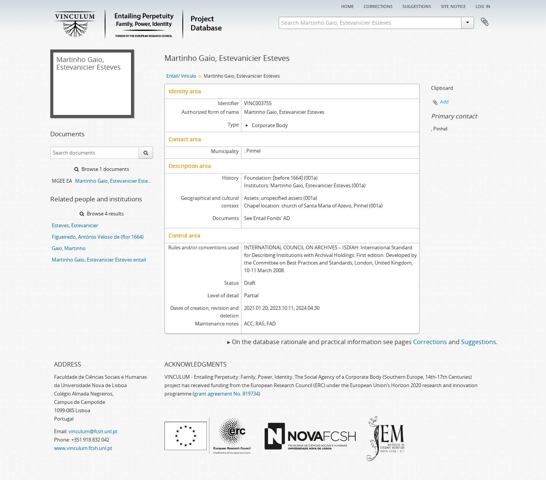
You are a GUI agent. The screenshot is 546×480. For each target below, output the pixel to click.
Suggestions (416, 6)
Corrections (378, 6)
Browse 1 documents (101, 169)
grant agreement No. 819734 (226, 393)
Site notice (453, 6)
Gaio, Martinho (69, 248)
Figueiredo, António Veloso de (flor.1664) (98, 236)
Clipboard (484, 22)
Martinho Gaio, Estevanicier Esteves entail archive (114, 180)
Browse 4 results (102, 213)
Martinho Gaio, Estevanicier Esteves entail (99, 259)
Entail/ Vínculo (181, 76)
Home (347, 6)
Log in (483, 6)
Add (444, 102)
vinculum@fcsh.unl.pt (93, 431)
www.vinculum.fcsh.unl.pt (83, 448)
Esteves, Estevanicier (75, 225)
